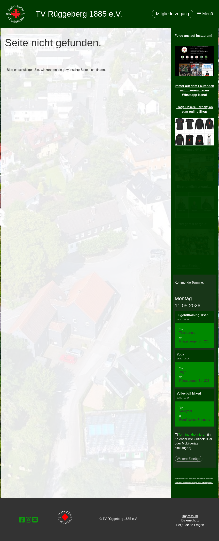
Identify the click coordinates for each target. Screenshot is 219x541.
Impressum (190, 516)
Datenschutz (190, 520)
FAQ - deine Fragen (190, 525)
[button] (194, 329)
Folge (193, 35)
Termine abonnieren (192, 434)
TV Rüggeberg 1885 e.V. (79, 13)
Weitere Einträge (188, 458)
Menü (205, 13)
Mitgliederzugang (172, 13)
